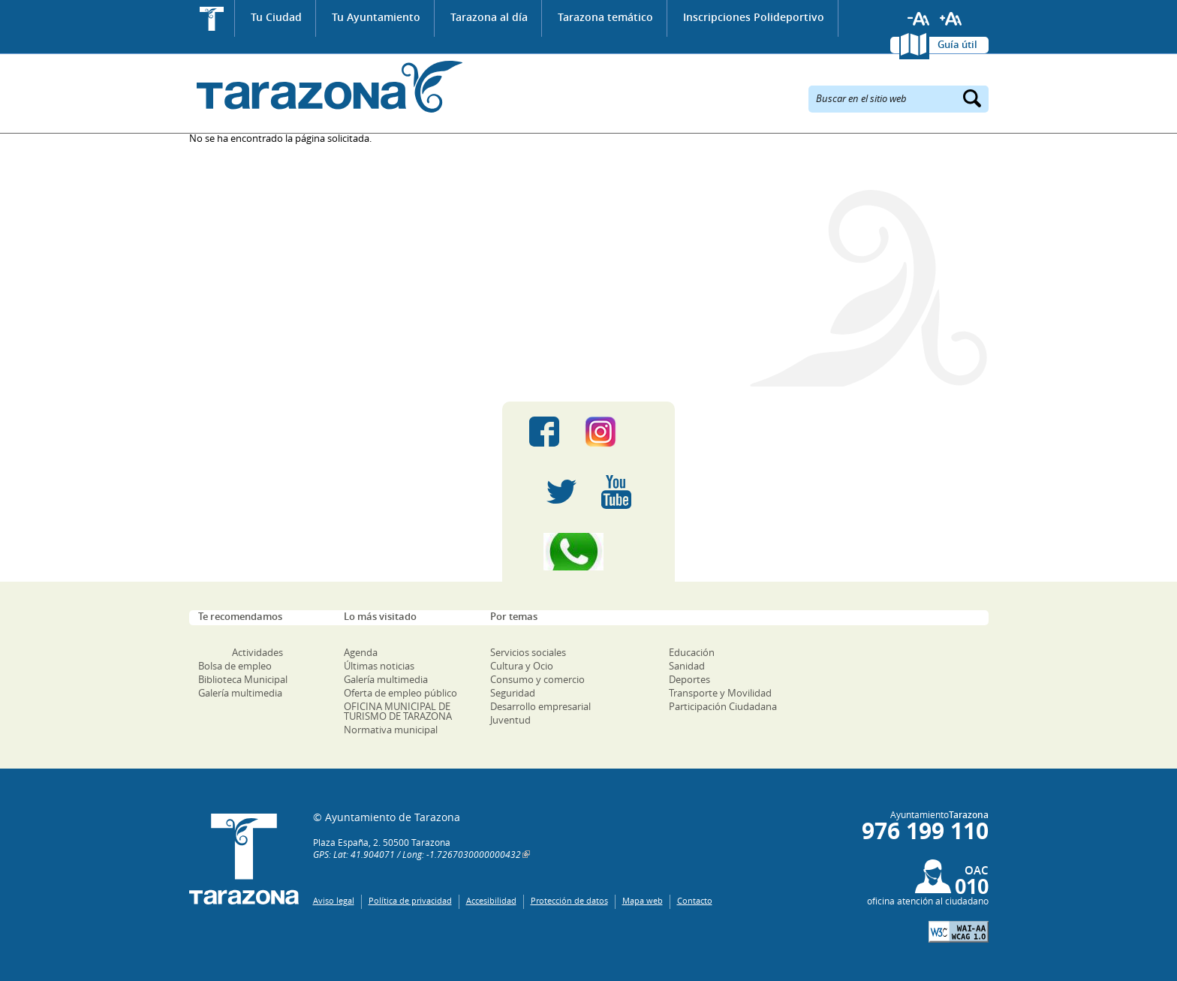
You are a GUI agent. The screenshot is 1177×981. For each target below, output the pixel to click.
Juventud (510, 720)
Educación (692, 652)
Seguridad (512, 693)
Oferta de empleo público (400, 693)
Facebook (544, 431)
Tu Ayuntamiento (376, 17)
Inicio (212, 18)
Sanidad (687, 666)
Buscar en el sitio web (861, 98)
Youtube (616, 491)
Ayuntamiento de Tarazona (326, 86)
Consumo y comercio (537, 679)
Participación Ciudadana (723, 706)
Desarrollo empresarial (540, 706)
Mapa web (642, 900)
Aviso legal (333, 900)
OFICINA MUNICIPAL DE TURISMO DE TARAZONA (398, 711)
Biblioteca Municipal (242, 679)
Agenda (361, 652)
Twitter (561, 491)
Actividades (257, 652)
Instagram (616, 431)
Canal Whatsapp (588, 551)
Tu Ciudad (276, 17)
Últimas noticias (379, 666)
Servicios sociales (528, 652)
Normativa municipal (391, 729)
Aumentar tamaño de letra (951, 18)
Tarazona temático (605, 17)
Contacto (694, 900)
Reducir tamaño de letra (919, 18)
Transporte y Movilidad (720, 693)
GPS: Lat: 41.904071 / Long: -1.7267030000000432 (417, 854)
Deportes (689, 679)
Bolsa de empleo (235, 666)
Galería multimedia (240, 693)
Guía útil (957, 44)
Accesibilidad (491, 900)
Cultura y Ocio (521, 666)
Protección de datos (569, 900)
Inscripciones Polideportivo (753, 17)
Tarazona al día (489, 17)
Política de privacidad (410, 900)
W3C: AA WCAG (959, 931)
